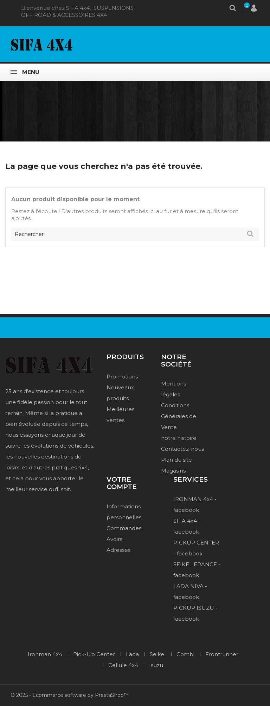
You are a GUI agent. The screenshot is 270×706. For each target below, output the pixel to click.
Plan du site (176, 459)
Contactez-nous (182, 449)
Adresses (118, 550)
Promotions (122, 376)
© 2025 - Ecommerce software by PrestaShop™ (70, 695)
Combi (185, 654)
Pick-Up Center (94, 654)
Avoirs (114, 539)
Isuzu (156, 665)
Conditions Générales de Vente (178, 416)
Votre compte (122, 483)
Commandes (124, 528)
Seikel (158, 654)
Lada (132, 654)
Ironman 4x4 (45, 654)
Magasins (173, 470)
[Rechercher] (135, 234)
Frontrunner (221, 654)
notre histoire (179, 438)
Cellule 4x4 (123, 665)
